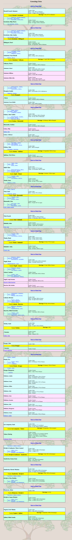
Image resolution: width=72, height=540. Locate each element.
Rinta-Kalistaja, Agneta (14, 177)
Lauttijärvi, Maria (16, 92)
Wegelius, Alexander (13, 268)
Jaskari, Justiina (12, 328)
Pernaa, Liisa (15, 207)
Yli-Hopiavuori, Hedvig (17, 288)
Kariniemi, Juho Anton (14, 19)
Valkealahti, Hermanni (17, 305)
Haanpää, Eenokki (12, 54)
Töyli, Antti (6, 236)
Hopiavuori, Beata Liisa (14, 287)
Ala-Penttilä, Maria (13, 122)
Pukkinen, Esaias (16, 279)
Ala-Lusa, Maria (15, 123)
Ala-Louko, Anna (12, 213)
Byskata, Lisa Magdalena (18, 469)
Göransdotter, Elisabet (17, 270)
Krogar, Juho (11, 383)
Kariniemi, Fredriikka (17, 20)
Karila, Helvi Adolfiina (14, 314)
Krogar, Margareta (8, 365)
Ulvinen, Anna (15, 178)
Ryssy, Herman (11, 307)
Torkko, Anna (7, 350)
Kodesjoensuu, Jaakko (17, 89)
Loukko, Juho (14, 286)
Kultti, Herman (15, 312)
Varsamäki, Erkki (16, 53)
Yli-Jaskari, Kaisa (16, 281)
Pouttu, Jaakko (12, 372)
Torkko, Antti (15, 376)
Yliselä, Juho (15, 183)
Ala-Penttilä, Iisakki (17, 121)
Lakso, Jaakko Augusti (9, 216)
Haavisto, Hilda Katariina (9, 294)
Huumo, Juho (11, 170)
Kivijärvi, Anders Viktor (14, 462)
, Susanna (14, 379)
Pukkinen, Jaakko (8, 431)
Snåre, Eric (14, 466)
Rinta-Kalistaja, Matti (17, 176)
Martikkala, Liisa (16, 214)
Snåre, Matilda (12, 468)
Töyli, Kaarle (11, 197)
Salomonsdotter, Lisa (13, 274)
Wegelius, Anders (16, 267)
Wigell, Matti (11, 321)
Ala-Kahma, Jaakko (12, 115)
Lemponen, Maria (8, 455)
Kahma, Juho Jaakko (13, 149)
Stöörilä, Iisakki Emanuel (18, 17)
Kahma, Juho (7, 136)
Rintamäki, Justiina (13, 154)
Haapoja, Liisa (12, 190)
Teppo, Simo (14, 168)
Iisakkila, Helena (16, 116)
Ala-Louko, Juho (15, 212)
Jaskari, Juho (11, 280)
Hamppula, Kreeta (16, 55)
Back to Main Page (36, 6)
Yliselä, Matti (12, 184)
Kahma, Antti (14, 113)
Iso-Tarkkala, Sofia (13, 24)
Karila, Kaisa (15, 315)
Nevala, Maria (11, 60)
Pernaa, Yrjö (11, 206)
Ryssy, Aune (14, 171)
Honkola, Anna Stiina (17, 308)
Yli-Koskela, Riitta (16, 185)
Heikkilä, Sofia (12, 201)
